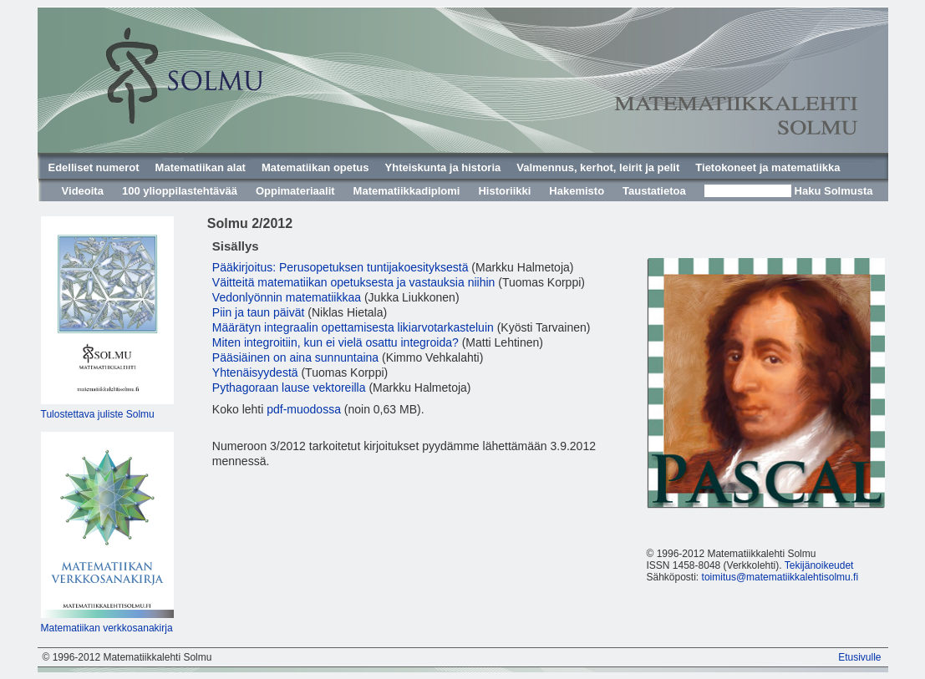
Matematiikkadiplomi (406, 191)
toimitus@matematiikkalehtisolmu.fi (780, 577)
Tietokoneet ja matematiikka (767, 167)
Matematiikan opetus (315, 167)
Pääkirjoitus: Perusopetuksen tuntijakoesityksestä (340, 267)
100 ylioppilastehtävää (179, 191)
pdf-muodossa (304, 409)
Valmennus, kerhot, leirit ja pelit (597, 167)
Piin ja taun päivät (258, 312)
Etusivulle (859, 657)
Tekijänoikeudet (819, 565)
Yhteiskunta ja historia (443, 167)
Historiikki (504, 191)
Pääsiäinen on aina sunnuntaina (295, 357)
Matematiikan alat (200, 167)
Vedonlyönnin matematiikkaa (286, 297)
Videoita (83, 191)
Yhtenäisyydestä (255, 372)
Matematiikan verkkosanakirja (107, 628)
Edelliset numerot (94, 167)
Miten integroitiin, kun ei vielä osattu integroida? (335, 342)
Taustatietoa (654, 191)
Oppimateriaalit (295, 191)
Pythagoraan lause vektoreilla (289, 387)
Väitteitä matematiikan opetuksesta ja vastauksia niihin (354, 282)
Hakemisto (576, 191)
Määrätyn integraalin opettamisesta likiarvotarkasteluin (353, 327)
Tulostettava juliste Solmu (98, 414)
